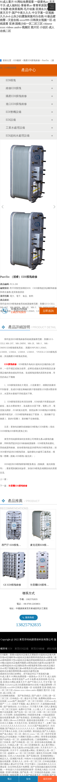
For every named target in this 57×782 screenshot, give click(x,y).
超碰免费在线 (27, 739)
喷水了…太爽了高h (47, 723)
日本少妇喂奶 (25, 731)
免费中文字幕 (25, 709)
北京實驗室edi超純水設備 (39, 655)
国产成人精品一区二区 (11, 734)
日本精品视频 (49, 761)
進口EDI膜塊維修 (16, 104)
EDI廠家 (17, 60)
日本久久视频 (6, 723)
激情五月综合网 (44, 753)
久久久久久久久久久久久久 (14, 726)
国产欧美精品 (24, 696)
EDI (24, 39)
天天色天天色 (21, 723)
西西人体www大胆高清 (15, 720)
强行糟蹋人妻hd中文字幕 (12, 764)
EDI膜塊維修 (10, 364)
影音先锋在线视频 (44, 742)
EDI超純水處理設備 (17, 135)
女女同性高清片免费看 (19, 767)
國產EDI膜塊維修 (31, 60)
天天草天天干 (47, 748)
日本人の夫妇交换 (17, 756)
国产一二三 (5, 704)
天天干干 (14, 750)
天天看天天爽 (36, 707)
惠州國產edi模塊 (25, 663)
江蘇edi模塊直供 (25, 668)
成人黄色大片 (33, 704)
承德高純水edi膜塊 (43, 657)
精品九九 (4, 759)
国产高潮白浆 (33, 756)
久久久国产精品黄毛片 (39, 726)
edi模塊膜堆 (32, 665)
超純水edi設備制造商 (16, 665)
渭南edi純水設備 (45, 665)
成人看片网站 (48, 745)
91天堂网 (8, 715)
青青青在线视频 (49, 737)
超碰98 (11, 753)
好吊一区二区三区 (33, 761)
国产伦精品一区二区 (10, 739)
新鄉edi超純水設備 (18, 655)
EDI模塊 (11, 80)
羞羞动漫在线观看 (35, 720)
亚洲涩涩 (33, 723)
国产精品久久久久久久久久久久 (20, 728)
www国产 (12, 701)
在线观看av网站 (27, 750)
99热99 (27, 759)
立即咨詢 (48, 310)
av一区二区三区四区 (25, 753)
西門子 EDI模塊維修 (12, 545)
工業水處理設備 (15, 127)
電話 (9, 779)
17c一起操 (50, 720)
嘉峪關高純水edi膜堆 (42, 660)
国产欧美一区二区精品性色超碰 (35, 772)
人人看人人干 (39, 709)
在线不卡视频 (19, 704)
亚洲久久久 (17, 761)
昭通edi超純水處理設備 (28, 671)
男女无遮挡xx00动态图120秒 (25, 748)
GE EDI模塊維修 (12, 584)
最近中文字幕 (31, 698)
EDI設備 (11, 119)
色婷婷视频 (5, 748)
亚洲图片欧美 (16, 759)
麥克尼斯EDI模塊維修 (42, 545)
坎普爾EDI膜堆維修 (18, 486)
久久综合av (23, 707)
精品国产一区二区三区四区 (31, 701)
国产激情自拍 (10, 707)
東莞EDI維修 (38, 648)
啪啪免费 (14, 775)
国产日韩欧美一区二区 (23, 742)
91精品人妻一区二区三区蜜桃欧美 (24, 745)
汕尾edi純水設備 (40, 668)
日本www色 (50, 701)
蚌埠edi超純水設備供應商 (23, 657)
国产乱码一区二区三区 (25, 712)
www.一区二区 (37, 734)
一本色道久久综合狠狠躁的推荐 (19, 769)
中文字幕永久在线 (9, 731)
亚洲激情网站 (47, 756)
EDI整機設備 (13, 111)
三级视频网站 (41, 739)
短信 (28, 779)
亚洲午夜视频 (12, 772)
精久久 (26, 734)
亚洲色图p (35, 717)
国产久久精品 (49, 731)
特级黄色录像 (34, 715)
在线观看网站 (20, 715)
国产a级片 (37, 696)
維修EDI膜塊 (13, 88)
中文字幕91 (30, 764)
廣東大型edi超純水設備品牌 (20, 660)
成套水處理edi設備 (41, 663)
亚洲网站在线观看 (45, 728)
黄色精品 (37, 731)
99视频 (45, 775)
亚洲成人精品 (41, 769)
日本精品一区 (16, 698)
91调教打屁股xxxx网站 (29, 737)
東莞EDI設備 (21, 648)
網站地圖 (52, 648)
